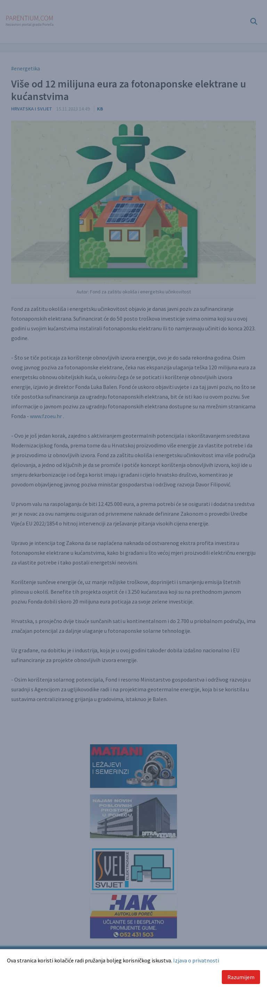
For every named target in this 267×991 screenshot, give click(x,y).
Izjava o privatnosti (196, 960)
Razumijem (240, 977)
